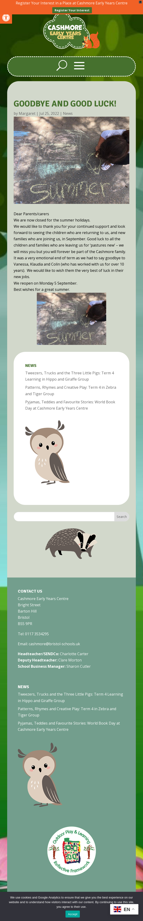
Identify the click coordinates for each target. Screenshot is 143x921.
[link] (6, 18)
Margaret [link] (27, 113)
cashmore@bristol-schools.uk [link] (54, 643)
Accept (72, 914)
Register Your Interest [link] (72, 10)
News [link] (68, 113)
